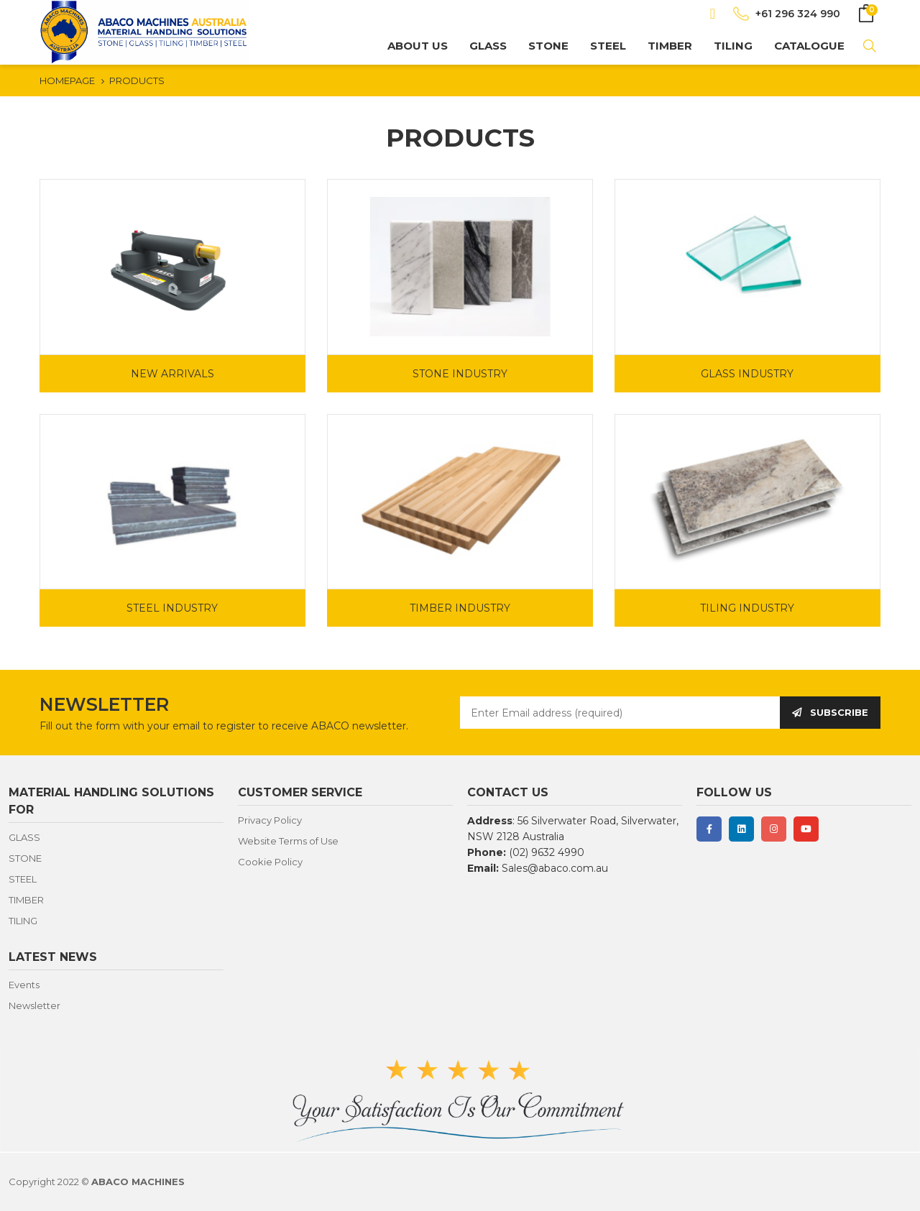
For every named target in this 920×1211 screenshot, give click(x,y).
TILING (733, 45)
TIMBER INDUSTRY (460, 608)
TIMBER (670, 45)
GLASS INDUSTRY (747, 373)
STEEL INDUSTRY (172, 608)
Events (24, 984)
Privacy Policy (270, 820)
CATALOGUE (809, 45)
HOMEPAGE (67, 80)
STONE (548, 45)
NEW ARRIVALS (172, 373)
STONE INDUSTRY (460, 373)
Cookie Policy (270, 861)
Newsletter (34, 1005)
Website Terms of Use (288, 841)
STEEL (608, 45)
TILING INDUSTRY (747, 608)
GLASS (488, 45)
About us (417, 45)
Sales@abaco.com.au (555, 868)
